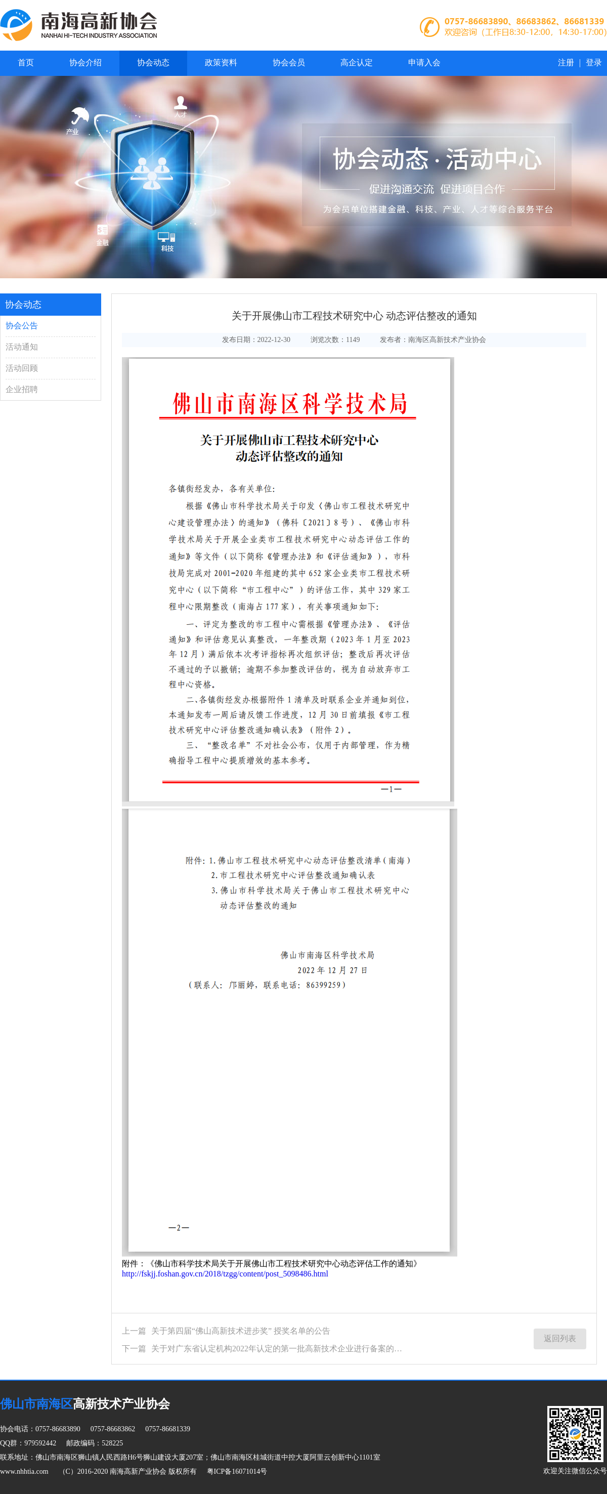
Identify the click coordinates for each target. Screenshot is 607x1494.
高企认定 (356, 62)
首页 (26, 62)
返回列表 (560, 1338)
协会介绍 (85, 62)
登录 (594, 62)
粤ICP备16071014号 (237, 1471)
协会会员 (289, 62)
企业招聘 (22, 389)
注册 (566, 62)
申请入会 (424, 62)
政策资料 (221, 62)
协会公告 (22, 325)
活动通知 (22, 347)
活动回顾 (22, 368)
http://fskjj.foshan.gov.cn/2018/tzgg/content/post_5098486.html (225, 1273)
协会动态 (153, 62)
